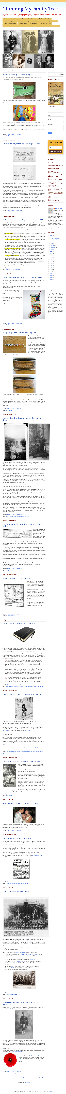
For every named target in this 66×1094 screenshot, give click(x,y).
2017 (51, 267)
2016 (51, 269)
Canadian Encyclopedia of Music (29, 954)
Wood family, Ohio (33, 23)
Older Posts (41, 1077)
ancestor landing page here (34, 747)
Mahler (13, 615)
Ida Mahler (21, 516)
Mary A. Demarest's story (24, 21)
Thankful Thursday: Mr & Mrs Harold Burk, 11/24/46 (21, 761)
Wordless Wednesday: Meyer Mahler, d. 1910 (18, 578)
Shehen (7, 570)
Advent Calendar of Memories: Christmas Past (19, 623)
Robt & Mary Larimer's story (50, 21)
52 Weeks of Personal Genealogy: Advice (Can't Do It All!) (23, 220)
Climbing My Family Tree (30, 9)
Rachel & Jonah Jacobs (36, 21)
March (52, 245)
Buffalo (12, 967)
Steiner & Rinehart (21, 26)
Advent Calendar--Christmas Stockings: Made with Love (22, 277)
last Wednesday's (27, 941)
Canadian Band (32, 959)
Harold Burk (8, 211)
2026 (51, 235)
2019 (51, 263)
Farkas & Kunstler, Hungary (9, 21)
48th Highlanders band (21, 961)
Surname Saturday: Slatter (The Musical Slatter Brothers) (22, 694)
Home (5, 18)
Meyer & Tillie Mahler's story (10, 23)
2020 (51, 261)
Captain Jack (27, 730)
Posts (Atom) (27, 1082)
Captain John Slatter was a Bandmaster (16, 891)
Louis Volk (27, 516)
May (52, 237)
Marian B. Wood (59, 208)
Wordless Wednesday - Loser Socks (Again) (18, 74)
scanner (13, 211)
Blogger (50, 1091)
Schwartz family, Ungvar (9, 26)
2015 (51, 271)
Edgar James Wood (29, 686)
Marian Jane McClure (39, 686)
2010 (51, 281)
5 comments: (19, 992)
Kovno (7, 615)
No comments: (19, 210)
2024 (51, 253)
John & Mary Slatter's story (33, 26)
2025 (51, 251)
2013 (51, 275)
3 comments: (19, 794)
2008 (51, 285)
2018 (51, 265)
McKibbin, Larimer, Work (45, 23)
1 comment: (18, 408)
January (53, 249)
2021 (51, 259)
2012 (51, 277)
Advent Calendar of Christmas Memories (15, 686)
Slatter (11, 570)
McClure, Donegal (23, 23)
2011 (51, 279)
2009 (51, 283)
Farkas (10, 410)
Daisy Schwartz (9, 516)
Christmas (8, 135)
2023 (51, 255)
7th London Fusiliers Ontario (36, 751)
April (52, 243)
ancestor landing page (20, 952)
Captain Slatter (9, 883)
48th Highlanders (10, 751)
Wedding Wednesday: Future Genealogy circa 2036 (20, 803)
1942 (20, 726)
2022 (51, 257)
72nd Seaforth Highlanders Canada (22, 751)
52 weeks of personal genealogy (13, 269)
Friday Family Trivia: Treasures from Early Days (19, 333)
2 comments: (19, 134)
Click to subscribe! (55, 151)
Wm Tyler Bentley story (14, 18)
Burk (7, 410)
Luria (10, 615)
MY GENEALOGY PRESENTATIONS (50, 26)
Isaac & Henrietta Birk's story (28, 18)
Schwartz (11, 795)
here (11, 1008)
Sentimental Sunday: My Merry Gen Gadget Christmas (21, 144)
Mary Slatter (25, 883)
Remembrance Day (35, 1055)
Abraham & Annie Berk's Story (43, 18)
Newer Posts (6, 1077)
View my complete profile (53, 227)
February (53, 247)
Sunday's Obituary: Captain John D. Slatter (17, 838)
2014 (51, 273)
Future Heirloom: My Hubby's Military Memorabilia (55, 240)
